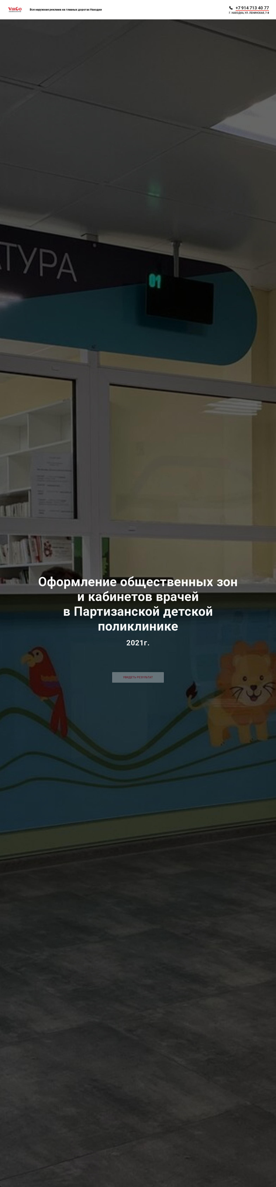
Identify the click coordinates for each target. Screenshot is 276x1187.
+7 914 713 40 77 (252, 7)
